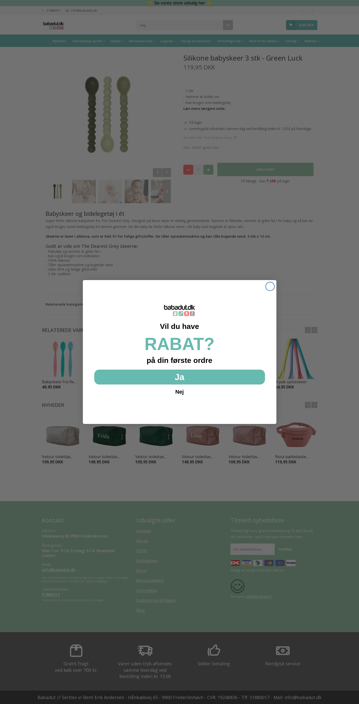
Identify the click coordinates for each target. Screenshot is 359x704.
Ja (179, 377)
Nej (179, 392)
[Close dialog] (270, 286)
